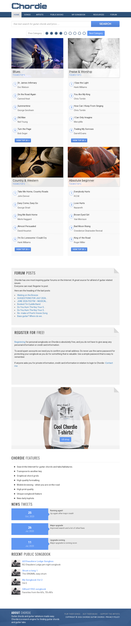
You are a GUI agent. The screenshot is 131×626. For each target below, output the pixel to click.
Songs (27, 15)
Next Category (96, 33)
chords (100, 617)
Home (16, 15)
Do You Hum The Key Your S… (31, 307)
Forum (113, 15)
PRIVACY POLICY (113, 617)
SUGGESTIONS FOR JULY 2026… (32, 298)
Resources (98, 15)
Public (56, 15)
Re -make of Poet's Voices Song (32, 313)
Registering (19, 342)
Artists (39, 15)
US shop (65, 439)
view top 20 (22, 140)
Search (105, 24)
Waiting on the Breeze (27, 295)
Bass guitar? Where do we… (30, 316)
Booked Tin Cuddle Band (28, 304)
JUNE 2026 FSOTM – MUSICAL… (32, 301)
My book (78, 15)
